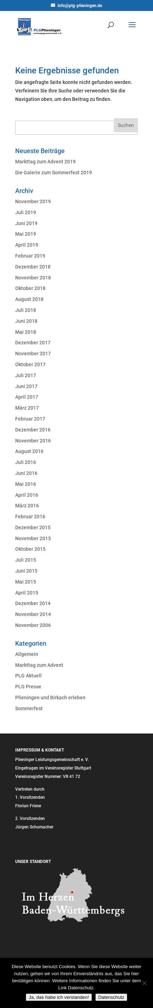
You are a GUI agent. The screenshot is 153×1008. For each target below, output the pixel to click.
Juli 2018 (25, 310)
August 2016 (29, 451)
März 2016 (27, 505)
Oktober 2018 (30, 288)
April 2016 (26, 495)
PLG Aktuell (28, 675)
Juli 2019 (25, 212)
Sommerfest (29, 708)
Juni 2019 (26, 223)
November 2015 (33, 538)
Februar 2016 (30, 516)
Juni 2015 (26, 571)
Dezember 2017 (33, 342)
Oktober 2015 (30, 549)
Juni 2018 (26, 321)
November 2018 (33, 277)
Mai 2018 (25, 332)
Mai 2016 (25, 484)
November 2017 (33, 353)
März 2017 (27, 408)
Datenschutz (111, 997)
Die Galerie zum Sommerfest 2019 (53, 172)
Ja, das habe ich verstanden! (59, 997)
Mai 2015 (25, 582)
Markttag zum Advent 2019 (45, 161)
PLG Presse (28, 686)
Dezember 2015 (33, 527)
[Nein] (144, 982)
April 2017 (26, 397)
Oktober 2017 (30, 364)
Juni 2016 (26, 473)
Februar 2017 (30, 419)
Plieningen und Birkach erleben (50, 697)
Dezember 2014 (33, 603)
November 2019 (33, 201)
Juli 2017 (25, 375)
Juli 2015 (25, 560)
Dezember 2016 (33, 430)
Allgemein (26, 654)
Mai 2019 (25, 234)
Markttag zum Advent (39, 665)
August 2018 (29, 299)
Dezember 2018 (33, 267)
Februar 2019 (30, 256)
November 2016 (33, 440)
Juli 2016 (25, 462)
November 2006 (33, 625)
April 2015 (26, 593)
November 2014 (33, 614)
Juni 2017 (26, 386)
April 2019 (26, 245)
